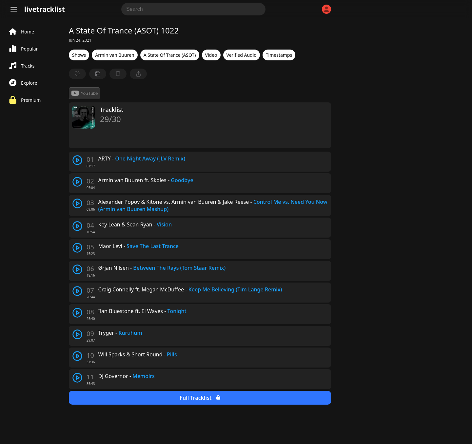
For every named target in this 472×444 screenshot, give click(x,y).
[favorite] (77, 74)
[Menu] (14, 9)
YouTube (84, 93)
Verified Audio (241, 55)
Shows (79, 55)
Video (211, 55)
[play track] (77, 160)
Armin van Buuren (114, 55)
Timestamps (279, 55)
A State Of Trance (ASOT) (170, 55)
